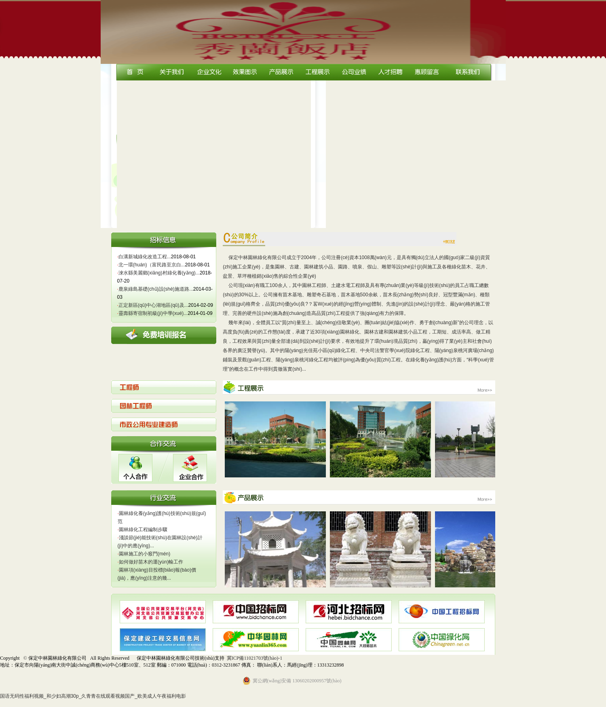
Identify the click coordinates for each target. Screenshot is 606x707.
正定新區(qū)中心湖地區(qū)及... (152, 305)
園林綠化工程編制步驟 (142, 529)
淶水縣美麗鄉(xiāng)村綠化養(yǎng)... (158, 273)
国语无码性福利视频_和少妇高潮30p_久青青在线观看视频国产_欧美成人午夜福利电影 (93, 696)
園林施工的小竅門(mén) (144, 554)
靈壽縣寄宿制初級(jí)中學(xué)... (152, 313)
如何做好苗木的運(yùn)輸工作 (151, 562)
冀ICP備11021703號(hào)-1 (255, 658)
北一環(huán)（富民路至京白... (151, 265)
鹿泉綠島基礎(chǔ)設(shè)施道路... (155, 289)
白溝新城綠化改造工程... (144, 257)
